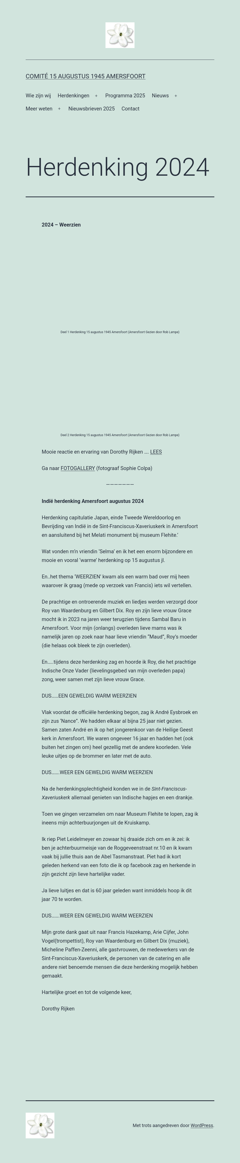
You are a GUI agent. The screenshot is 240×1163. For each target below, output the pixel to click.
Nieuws (160, 95)
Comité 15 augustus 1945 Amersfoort (86, 76)
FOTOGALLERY (78, 468)
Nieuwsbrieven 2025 (91, 109)
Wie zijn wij (38, 95)
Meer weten (39, 109)
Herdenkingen (73, 95)
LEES (156, 452)
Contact (130, 109)
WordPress (202, 1125)
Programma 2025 (125, 95)
